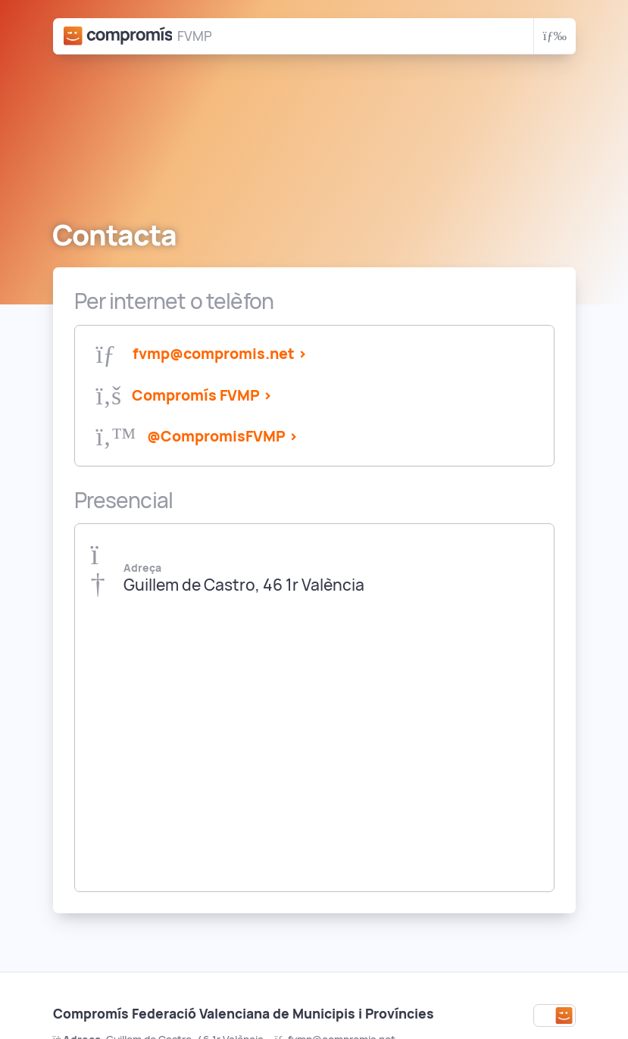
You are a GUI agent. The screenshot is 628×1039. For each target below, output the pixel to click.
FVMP (194, 36)
